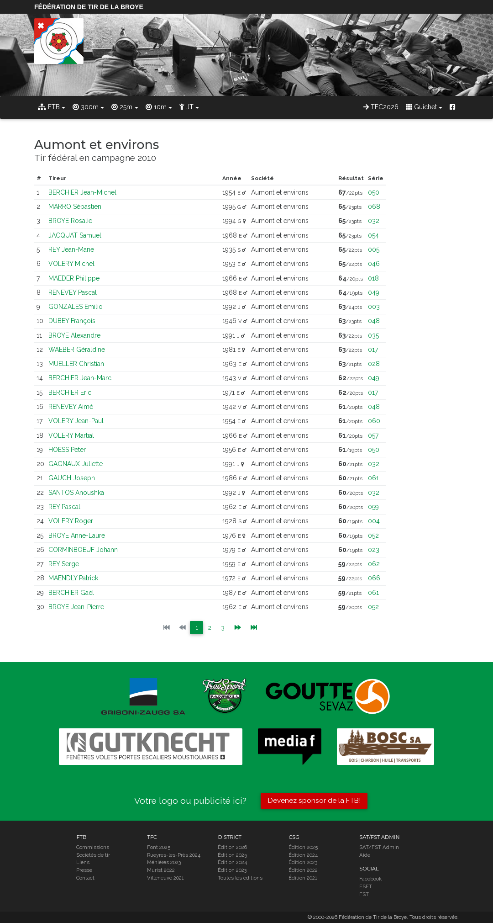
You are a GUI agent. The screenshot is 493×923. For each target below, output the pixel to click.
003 (374, 306)
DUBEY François (71, 320)
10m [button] (156, 107)
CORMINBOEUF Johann (83, 549)
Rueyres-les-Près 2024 (173, 855)
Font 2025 (158, 847)
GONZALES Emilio (75, 306)
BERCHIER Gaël (71, 592)
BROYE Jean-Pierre (76, 606)
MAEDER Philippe (74, 278)
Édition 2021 (302, 878)
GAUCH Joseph (71, 478)
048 (374, 320)
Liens (82, 862)
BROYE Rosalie (70, 220)
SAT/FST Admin (379, 847)
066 (374, 578)
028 (374, 363)
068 (374, 206)
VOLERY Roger (70, 521)
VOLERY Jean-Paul (76, 420)
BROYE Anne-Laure (76, 535)
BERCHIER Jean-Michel (82, 192)
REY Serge (63, 564)
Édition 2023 (232, 870)
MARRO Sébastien (74, 206)
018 (373, 278)
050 (373, 192)
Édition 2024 (232, 862)
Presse (84, 870)
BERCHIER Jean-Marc (79, 378)
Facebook (370, 879)
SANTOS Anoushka (76, 492)
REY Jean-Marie (71, 249)
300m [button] (86, 107)
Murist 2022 (161, 870)
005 (373, 249)
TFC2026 (381, 107)
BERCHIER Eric (69, 392)
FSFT (365, 886)
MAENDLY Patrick (73, 578)
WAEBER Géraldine (76, 349)
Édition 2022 (303, 870)
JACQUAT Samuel (74, 235)
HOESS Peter (67, 449)
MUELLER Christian (76, 363)
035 (373, 335)
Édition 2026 (232, 847)
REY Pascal (64, 506)
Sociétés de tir (93, 855)
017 (373, 349)
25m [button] (121, 107)
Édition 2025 (232, 855)
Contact (85, 878)
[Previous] (238, 627)
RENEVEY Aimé (70, 406)
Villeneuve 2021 (165, 878)
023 (373, 549)
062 (374, 564)
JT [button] (186, 107)
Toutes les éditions (240, 878)
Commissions (92, 847)
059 (373, 506)
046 (374, 263)
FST (364, 894)
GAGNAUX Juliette (75, 463)
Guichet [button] (421, 107)
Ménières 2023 (164, 862)
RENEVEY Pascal (72, 292)
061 (373, 478)
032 (373, 220)
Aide (364, 855)
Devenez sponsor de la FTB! (314, 800)
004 (374, 521)
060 (374, 420)
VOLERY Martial (71, 435)
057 (373, 435)
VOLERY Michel (71, 263)
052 (373, 535)
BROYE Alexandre (74, 335)
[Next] (254, 627)
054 (373, 235)
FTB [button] (49, 107)
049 (373, 292)
